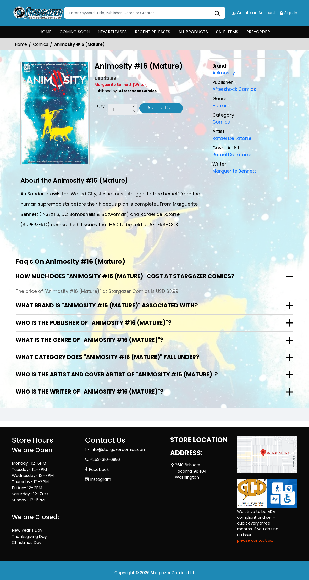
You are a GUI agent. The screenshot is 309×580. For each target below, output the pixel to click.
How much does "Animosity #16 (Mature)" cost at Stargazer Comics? (125, 276)
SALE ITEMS (227, 32)
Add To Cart (161, 107)
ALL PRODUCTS (193, 32)
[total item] (122, 109)
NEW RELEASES (112, 32)
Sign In (288, 13)
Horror (219, 105)
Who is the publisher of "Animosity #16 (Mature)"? (93, 323)
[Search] (144, 13)
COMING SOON (75, 32)
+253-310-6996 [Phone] (105, 459)
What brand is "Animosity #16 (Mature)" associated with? (107, 305)
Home (21, 44)
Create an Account (253, 13)
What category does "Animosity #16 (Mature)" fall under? (107, 357)
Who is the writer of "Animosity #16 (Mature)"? (89, 392)
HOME (45, 32)
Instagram (100, 479)
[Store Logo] (37, 13)
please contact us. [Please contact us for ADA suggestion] (255, 540)
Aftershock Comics (234, 89)
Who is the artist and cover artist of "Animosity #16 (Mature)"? (117, 374)
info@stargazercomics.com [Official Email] (118, 449)
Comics (40, 44)
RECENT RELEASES (152, 32)
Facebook (99, 469)
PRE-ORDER (258, 32)
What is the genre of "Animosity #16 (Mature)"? (89, 340)
